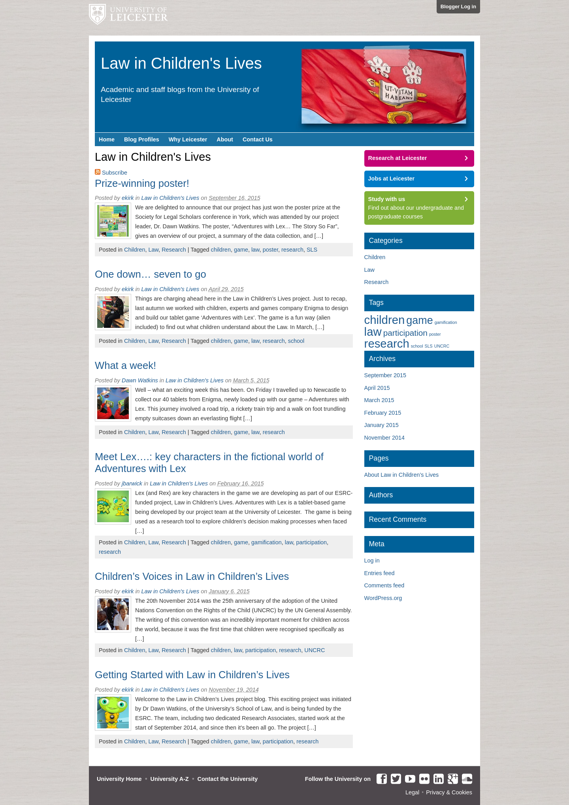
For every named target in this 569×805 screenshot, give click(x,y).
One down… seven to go (150, 274)
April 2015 (377, 388)
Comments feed (384, 585)
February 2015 (382, 413)
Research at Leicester (397, 158)
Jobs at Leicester (391, 178)
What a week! (125, 365)
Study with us (386, 199)
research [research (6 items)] (386, 343)
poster (270, 249)
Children (134, 249)
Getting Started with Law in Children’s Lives (192, 674)
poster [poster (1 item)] (435, 334)
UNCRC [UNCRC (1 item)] (441, 346)
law (255, 249)
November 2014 (384, 437)
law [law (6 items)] (373, 331)
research (292, 249)
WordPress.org (383, 598)
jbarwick (132, 483)
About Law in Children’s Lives (401, 475)
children (220, 249)
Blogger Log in (458, 6)
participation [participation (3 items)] (405, 332)
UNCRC (314, 650)
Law (154, 249)
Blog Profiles (141, 139)
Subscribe (114, 172)
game (241, 249)
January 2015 (381, 425)
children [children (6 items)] (384, 319)
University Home (119, 779)
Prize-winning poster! (142, 183)
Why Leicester (188, 139)
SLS (312, 249)
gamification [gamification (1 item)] (446, 322)
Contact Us (258, 139)
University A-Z (170, 779)
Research (174, 249)
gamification (266, 542)
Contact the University (228, 779)
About (225, 139)
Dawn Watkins (140, 380)
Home (107, 139)
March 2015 (379, 400)
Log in (372, 560)
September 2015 (385, 375)
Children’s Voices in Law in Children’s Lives (192, 576)
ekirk (128, 198)
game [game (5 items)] (419, 320)
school (296, 341)
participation (311, 542)
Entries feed (379, 573)
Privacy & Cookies (449, 792)
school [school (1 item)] (417, 346)
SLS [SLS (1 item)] (429, 346)
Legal (412, 792)
